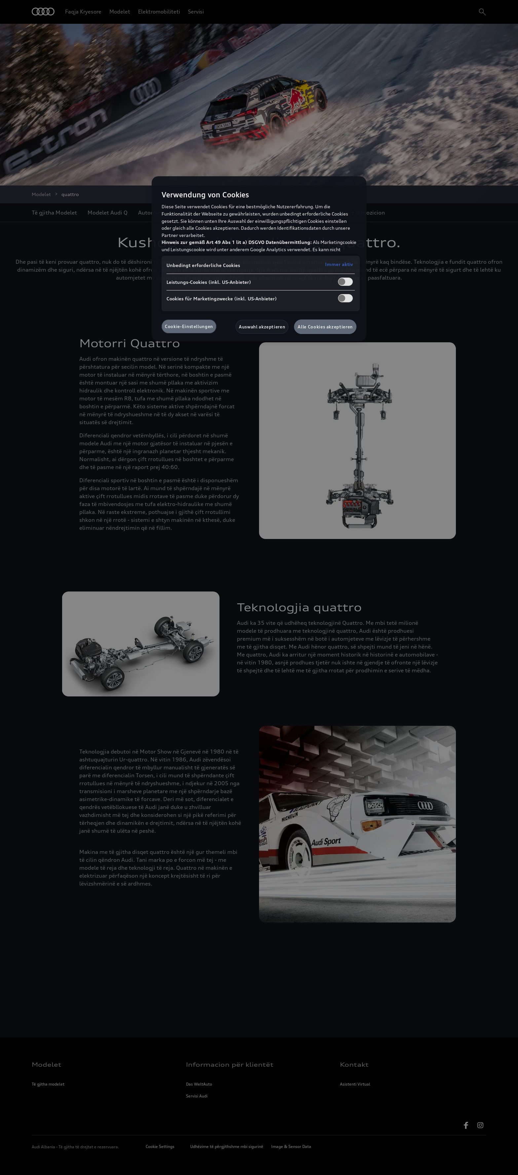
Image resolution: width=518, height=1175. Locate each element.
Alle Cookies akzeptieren (325, 326)
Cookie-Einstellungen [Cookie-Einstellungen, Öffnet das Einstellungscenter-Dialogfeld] (189, 326)
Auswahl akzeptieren (262, 326)
